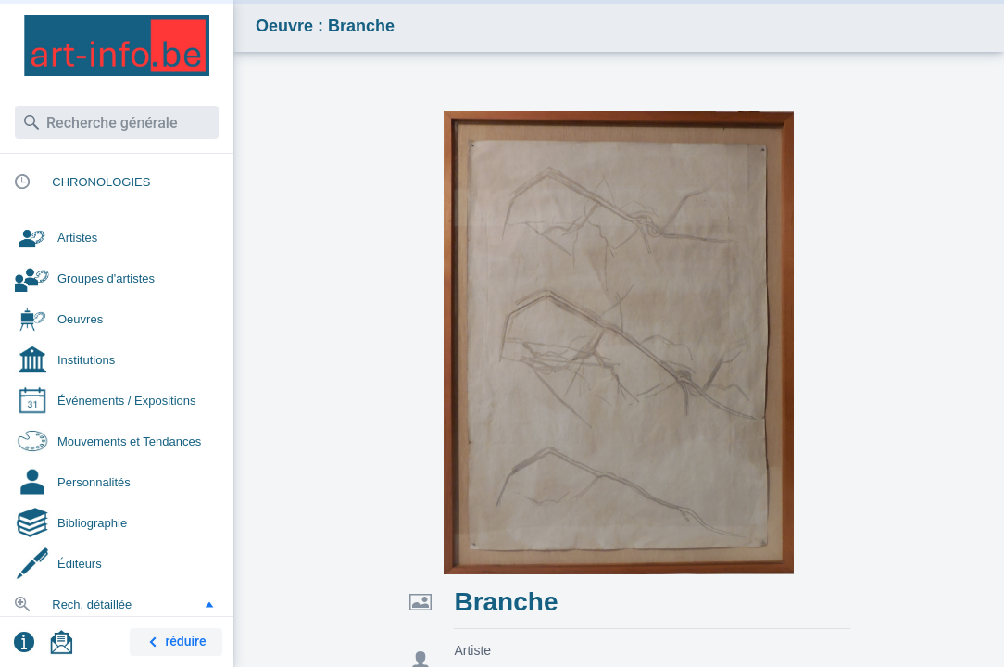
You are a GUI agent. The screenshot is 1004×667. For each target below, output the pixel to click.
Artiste (472, 650)
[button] (209, 604)
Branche (506, 601)
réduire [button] (174, 642)
